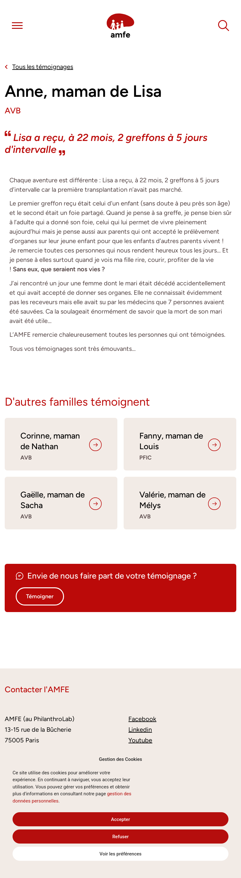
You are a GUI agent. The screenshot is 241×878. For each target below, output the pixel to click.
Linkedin (140, 729)
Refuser (120, 836)
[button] (17, 26)
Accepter (120, 819)
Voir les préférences (120, 854)
